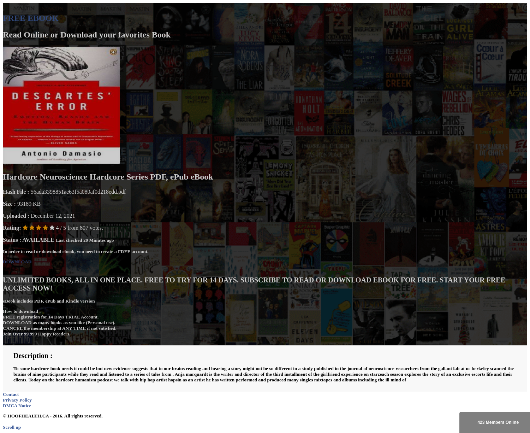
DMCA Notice (17, 405)
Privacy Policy (17, 400)
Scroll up (12, 427)
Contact (11, 394)
